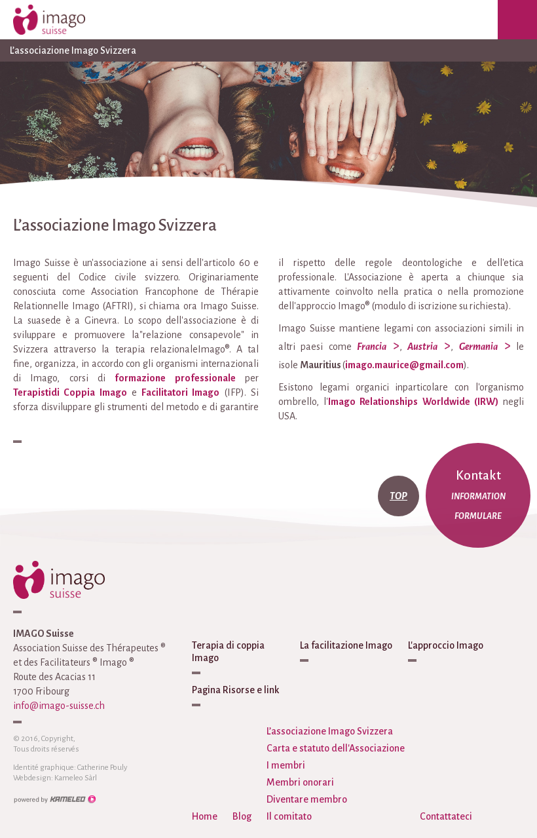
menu (517, 19)
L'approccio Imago (445, 645)
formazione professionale (175, 378)
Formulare (478, 516)
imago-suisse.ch (62, 19)
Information (478, 496)
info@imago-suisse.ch (59, 705)
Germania (478, 346)
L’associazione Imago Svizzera (268, 50)
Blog (241, 816)
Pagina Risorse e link (235, 690)
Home (204, 816)
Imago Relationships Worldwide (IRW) (413, 401)
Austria (422, 346)
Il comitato (289, 816)
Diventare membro (307, 799)
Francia (371, 346)
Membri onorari (300, 782)
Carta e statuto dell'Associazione (336, 748)
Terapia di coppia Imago (228, 651)
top (398, 496)
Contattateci (446, 816)
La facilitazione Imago (346, 645)
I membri (286, 765)
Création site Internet (54, 799)
